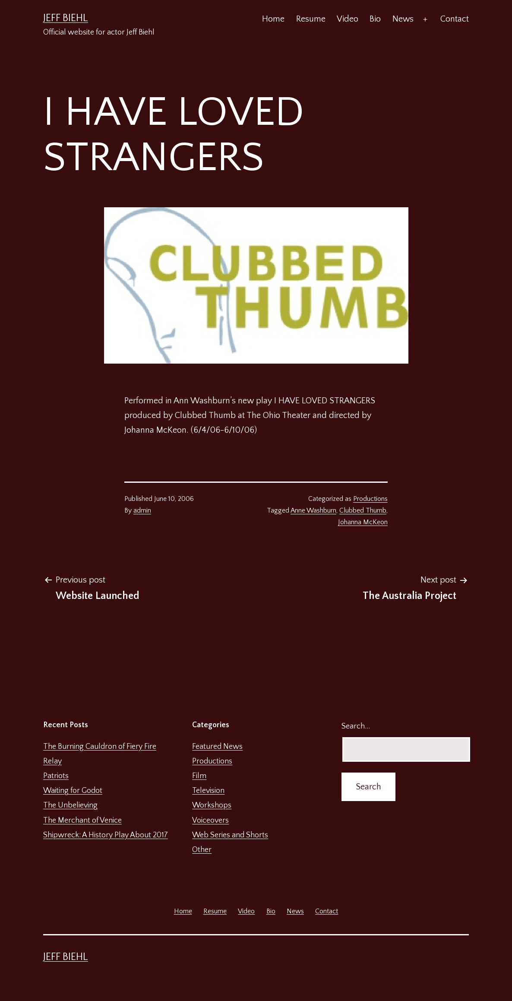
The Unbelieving (70, 805)
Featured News (217, 746)
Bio (375, 19)
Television (208, 790)
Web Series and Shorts (230, 835)
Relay (52, 761)
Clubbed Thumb (362, 510)
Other (202, 850)
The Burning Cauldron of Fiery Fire (99, 746)
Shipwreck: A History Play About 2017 (105, 835)
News (403, 19)
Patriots (56, 776)
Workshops (211, 805)
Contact (454, 19)
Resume (311, 19)
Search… (355, 726)
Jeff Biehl (65, 18)
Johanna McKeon (363, 522)
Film (199, 776)
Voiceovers (210, 820)
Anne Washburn (313, 510)
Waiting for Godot (72, 790)
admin (142, 510)
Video (347, 19)
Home (273, 19)
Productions (370, 499)
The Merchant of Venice (82, 820)
